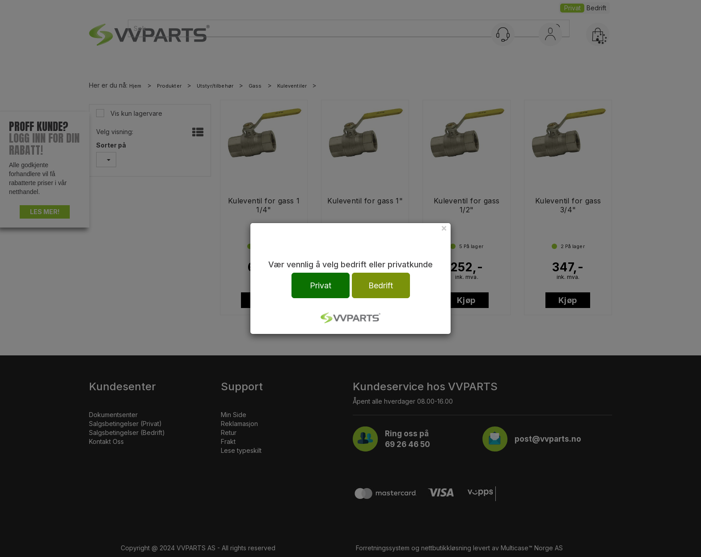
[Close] (444, 227)
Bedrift (380, 285)
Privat (320, 285)
